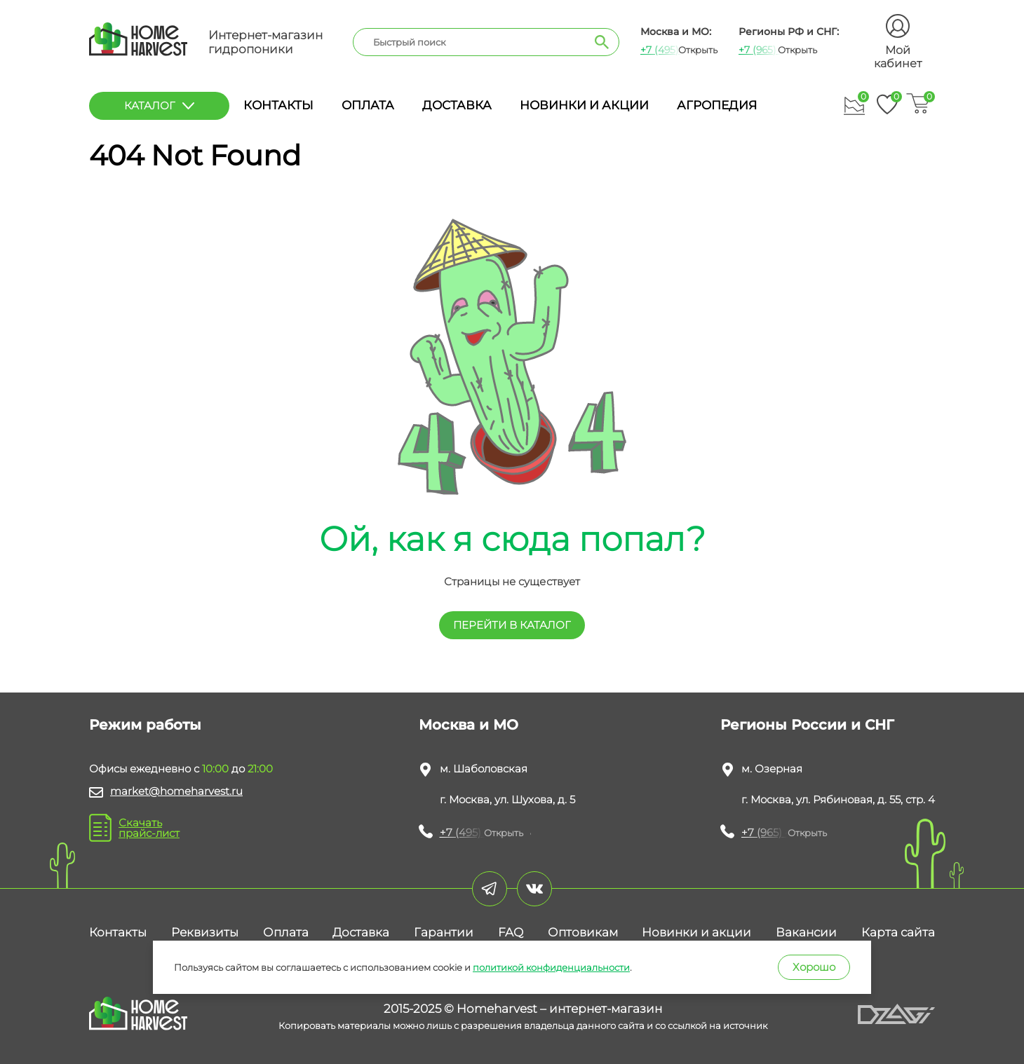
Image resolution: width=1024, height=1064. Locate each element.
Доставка (457, 105)
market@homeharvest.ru (176, 791)
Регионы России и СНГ (807, 724)
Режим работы (145, 724)
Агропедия (717, 105)
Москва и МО (468, 724)
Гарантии (443, 932)
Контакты (278, 105)
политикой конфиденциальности (551, 967)
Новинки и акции (584, 105)
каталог (159, 105)
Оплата (368, 105)
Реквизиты (204, 932)
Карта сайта (898, 932)
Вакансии (806, 932)
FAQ (510, 932)
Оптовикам (583, 932)
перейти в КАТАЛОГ (512, 625)
